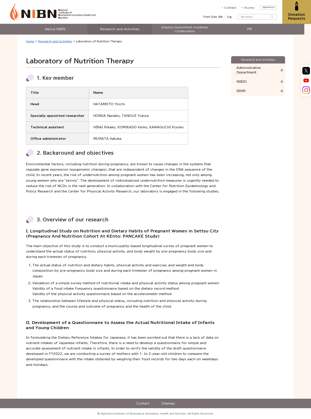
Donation (296, 16)
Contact (230, 7)
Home (30, 41)
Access (249, 7)
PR (252, 29)
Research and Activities (123, 29)
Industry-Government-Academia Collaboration (188, 29)
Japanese (268, 7)
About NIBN (58, 29)
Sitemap (168, 403)
